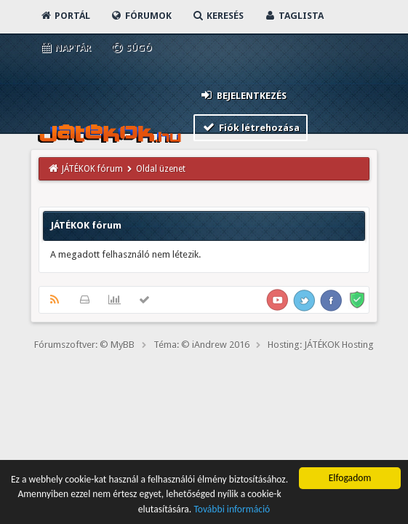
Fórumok (141, 15)
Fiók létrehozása (250, 127)
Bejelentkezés (243, 95)
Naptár (65, 47)
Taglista (293, 15)
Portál (64, 15)
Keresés (217, 15)
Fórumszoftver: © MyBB (84, 344)
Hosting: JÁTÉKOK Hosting (321, 344)
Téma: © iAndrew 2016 (201, 344)
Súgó (131, 47)
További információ (231, 510)
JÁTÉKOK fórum (92, 169)
